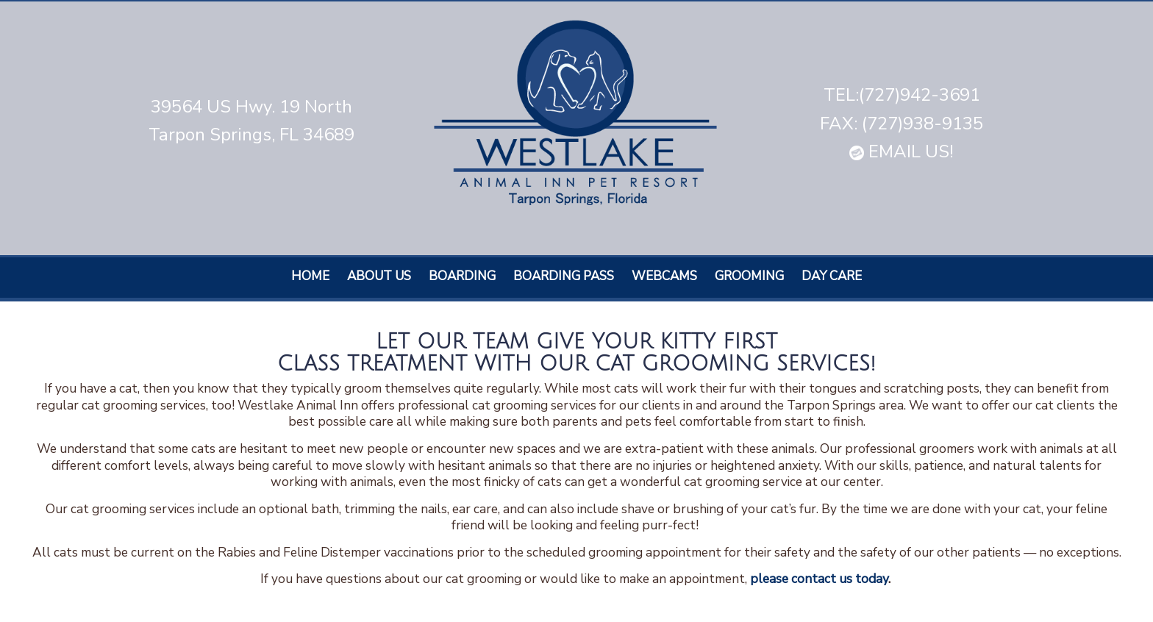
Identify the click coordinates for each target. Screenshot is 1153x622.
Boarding (462, 276)
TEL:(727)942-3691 (902, 95)
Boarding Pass (563, 276)
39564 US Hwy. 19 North (251, 106)
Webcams (664, 276)
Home (310, 276)
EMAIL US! (901, 151)
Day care (832, 276)
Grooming (749, 276)
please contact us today (819, 578)
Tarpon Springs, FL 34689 (251, 134)
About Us (379, 276)
